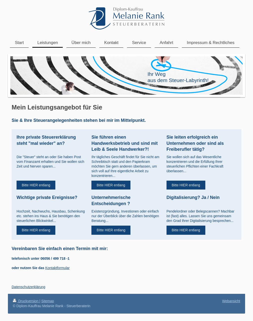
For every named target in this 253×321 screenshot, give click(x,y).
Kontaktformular (57, 268)
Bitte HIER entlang (36, 185)
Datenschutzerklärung (28, 287)
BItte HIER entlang (111, 230)
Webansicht (231, 301)
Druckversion (26, 301)
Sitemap (47, 301)
